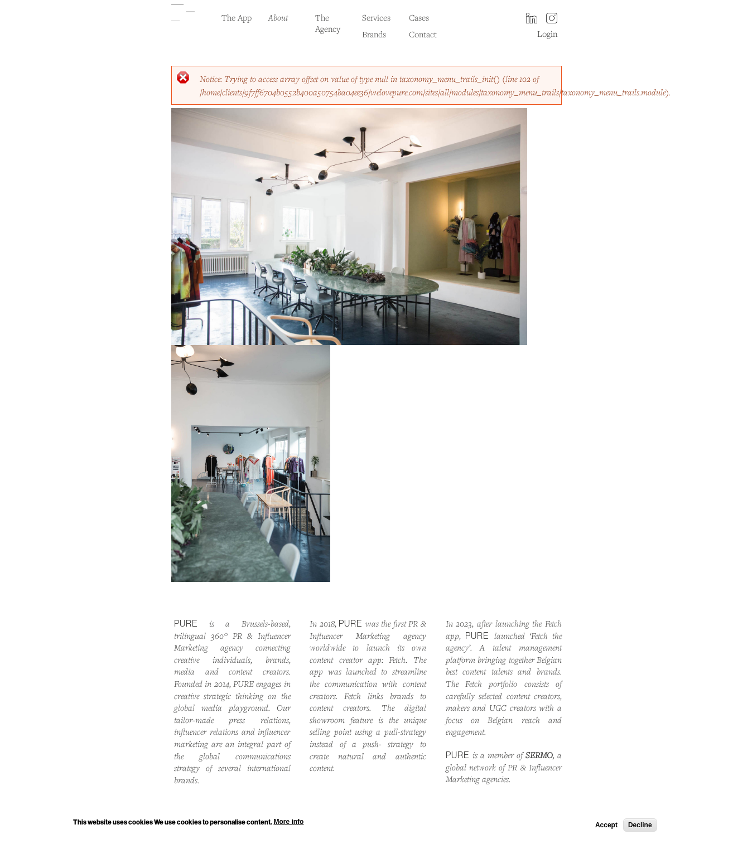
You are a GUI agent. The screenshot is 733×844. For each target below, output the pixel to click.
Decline (640, 826)
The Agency (327, 23)
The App (236, 17)
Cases (419, 17)
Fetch (397, 659)
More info (288, 823)
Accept (606, 826)
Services (376, 17)
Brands (374, 34)
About (278, 17)
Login (547, 33)
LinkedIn (531, 19)
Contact (423, 34)
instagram (551, 19)
